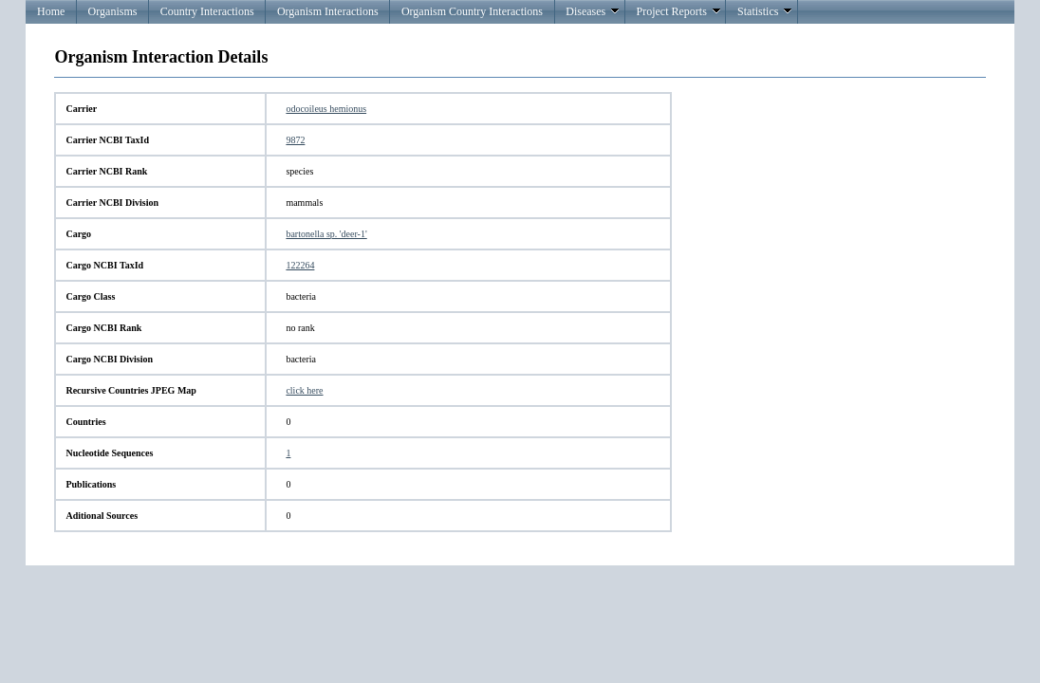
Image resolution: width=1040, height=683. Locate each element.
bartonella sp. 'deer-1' (326, 234)
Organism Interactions (328, 11)
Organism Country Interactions (472, 11)
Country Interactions (207, 11)
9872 (295, 140)
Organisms (113, 11)
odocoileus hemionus (326, 108)
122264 (300, 265)
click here (304, 390)
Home (51, 11)
